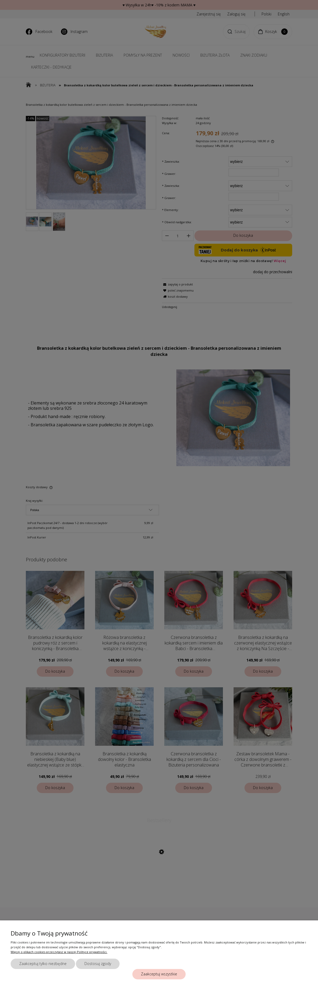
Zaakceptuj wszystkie (159, 973)
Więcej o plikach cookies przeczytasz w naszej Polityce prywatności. (59, 952)
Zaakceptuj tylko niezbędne (43, 963)
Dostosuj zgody (97, 963)
